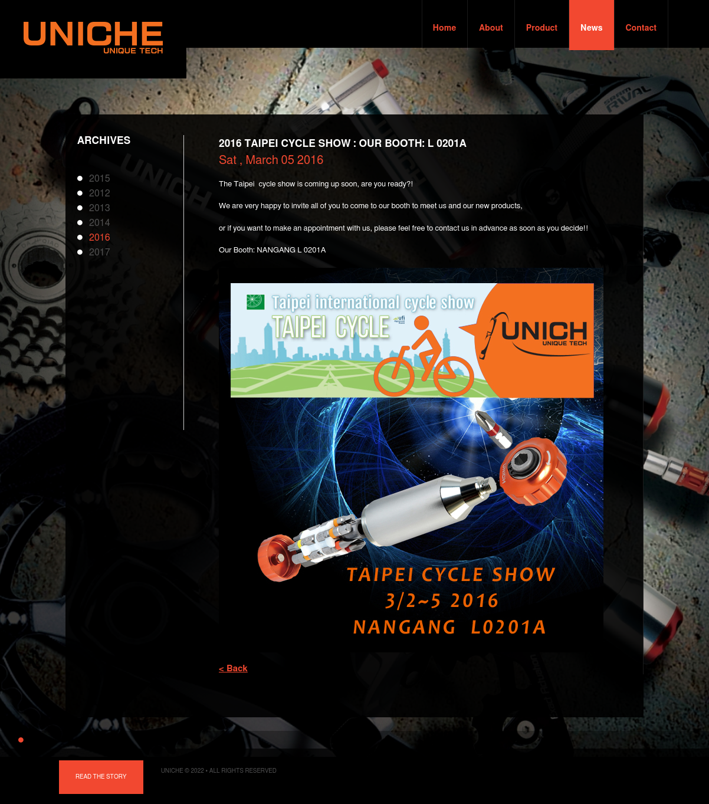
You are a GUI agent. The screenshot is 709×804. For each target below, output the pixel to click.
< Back (233, 668)
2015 (99, 178)
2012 (99, 193)
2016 (99, 237)
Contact (641, 28)
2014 (99, 223)
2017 (99, 252)
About (491, 28)
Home (445, 28)
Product (541, 28)
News (591, 28)
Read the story (101, 777)
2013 (99, 208)
